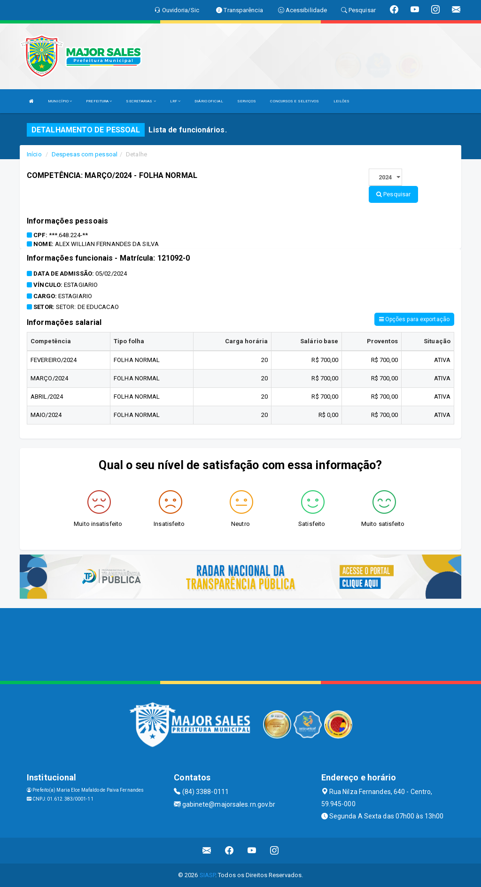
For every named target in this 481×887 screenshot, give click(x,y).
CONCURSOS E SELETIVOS (294, 101)
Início (34, 154)
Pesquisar (393, 194)
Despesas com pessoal (84, 154)
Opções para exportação (414, 319)
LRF (175, 101)
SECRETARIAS (140, 101)
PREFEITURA (99, 101)
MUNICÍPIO (60, 101)
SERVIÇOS (246, 101)
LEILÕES (342, 101)
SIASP (208, 875)
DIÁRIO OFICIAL (208, 101)
